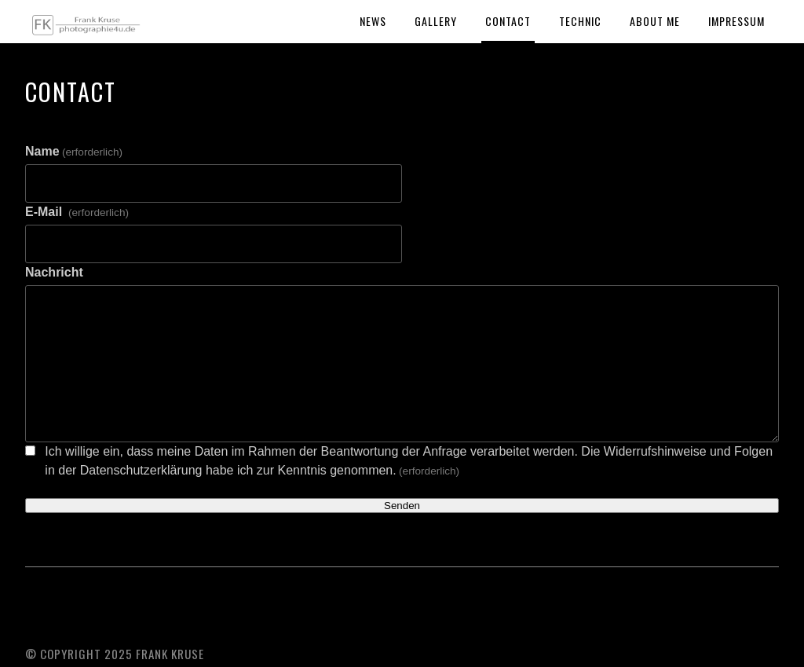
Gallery (436, 21)
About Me (655, 21)
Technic (580, 21)
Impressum (736, 21)
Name (73, 151)
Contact (508, 21)
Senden (402, 505)
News (373, 21)
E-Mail (77, 211)
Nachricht (54, 272)
